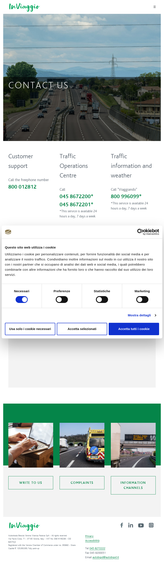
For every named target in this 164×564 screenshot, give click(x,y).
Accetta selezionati (81, 329)
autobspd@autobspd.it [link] (105, 557)
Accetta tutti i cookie (134, 329)
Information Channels (133, 485)
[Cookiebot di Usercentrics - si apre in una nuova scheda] (140, 232)
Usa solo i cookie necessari (30, 329)
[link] (121, 525)
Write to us (30, 483)
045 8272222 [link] (97, 548)
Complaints (82, 483)
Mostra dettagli (139, 315)
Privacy (89, 536)
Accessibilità (92, 540)
